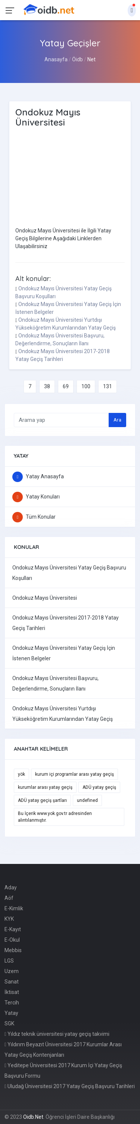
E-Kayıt (12, 929)
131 (107, 386)
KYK (9, 919)
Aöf (8, 898)
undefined (87, 800)
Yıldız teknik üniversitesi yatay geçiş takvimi (56, 1034)
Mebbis (13, 950)
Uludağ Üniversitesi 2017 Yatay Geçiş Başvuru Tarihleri (69, 1086)
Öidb (77, 59)
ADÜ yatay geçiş (99, 787)
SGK (9, 1023)
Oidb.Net (33, 1117)
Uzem (11, 971)
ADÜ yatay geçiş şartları (42, 800)
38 (47, 386)
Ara (117, 420)
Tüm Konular (34, 517)
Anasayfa (56, 59)
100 (85, 386)
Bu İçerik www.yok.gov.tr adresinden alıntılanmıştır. (55, 817)
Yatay (11, 1013)
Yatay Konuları (36, 497)
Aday (10, 887)
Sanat (11, 982)
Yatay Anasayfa (38, 476)
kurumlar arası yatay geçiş (45, 787)
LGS (9, 961)
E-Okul (12, 940)
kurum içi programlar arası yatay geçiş (74, 774)
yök (21, 774)
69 (66, 386)
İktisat (11, 992)
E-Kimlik (13, 908)
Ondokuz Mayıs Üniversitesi (44, 598)
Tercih (11, 1003)
